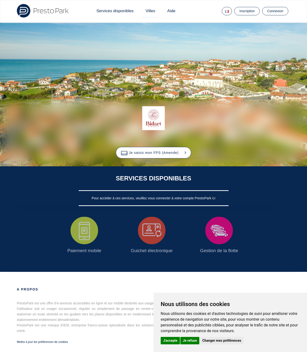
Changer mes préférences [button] (221, 340)
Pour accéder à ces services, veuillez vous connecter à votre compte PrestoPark (152, 198)
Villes (150, 11)
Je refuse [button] (190, 340)
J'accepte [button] (170, 340)
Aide (171, 11)
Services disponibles (115, 11)
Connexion (275, 11)
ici (213, 198)
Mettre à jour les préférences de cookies (42, 342)
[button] (153, 152)
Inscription (247, 11)
